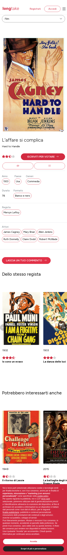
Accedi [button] (52, 8)
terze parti (45, 499)
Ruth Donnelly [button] (11, 239)
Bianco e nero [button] (22, 195)
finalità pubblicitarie (11, 512)
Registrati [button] (35, 8)
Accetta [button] (33, 541)
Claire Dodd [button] (29, 239)
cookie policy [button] (42, 496)
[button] (43, 156)
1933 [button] (5, 181)
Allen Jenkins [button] (45, 232)
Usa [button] (18, 181)
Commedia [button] (33, 181)
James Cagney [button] (11, 232)
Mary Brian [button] (29, 232)
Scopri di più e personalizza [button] (33, 549)
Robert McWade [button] (48, 239)
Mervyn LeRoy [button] (11, 212)
